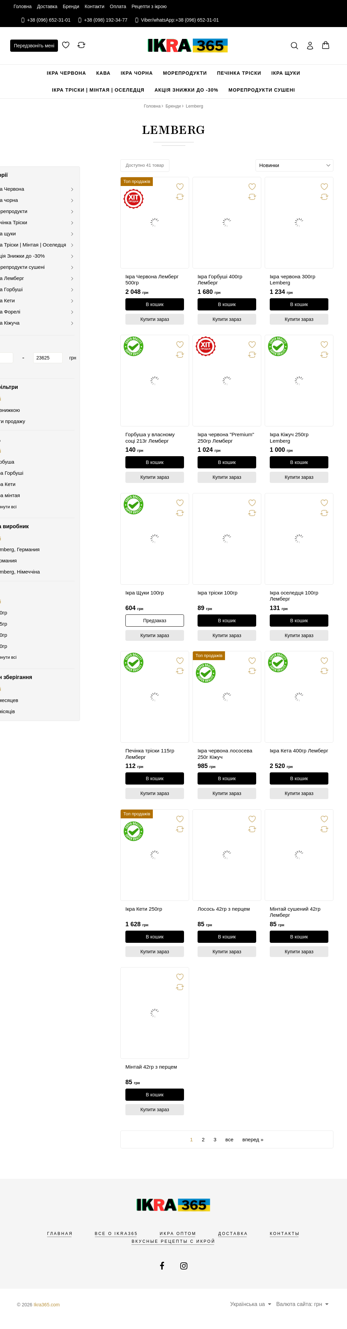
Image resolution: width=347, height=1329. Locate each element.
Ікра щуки (285, 73)
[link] (155, 222)
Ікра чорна (137, 73)
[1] (33, 350)
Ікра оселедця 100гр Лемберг (295, 598)
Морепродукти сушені (261, 90)
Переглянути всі (35, 499)
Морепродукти (185, 73)
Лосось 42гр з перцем (225, 914)
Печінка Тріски (239, 73)
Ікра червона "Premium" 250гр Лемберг (218, 439)
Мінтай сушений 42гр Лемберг (296, 917)
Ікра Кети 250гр (144, 914)
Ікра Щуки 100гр (145, 595)
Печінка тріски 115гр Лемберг (151, 758)
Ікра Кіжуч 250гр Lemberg (290, 439)
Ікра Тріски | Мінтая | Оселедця (98, 90)
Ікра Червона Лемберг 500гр (153, 280)
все (229, 1146)
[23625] (83, 350)
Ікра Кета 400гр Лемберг (289, 758)
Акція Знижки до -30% (186, 90)
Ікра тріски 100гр (218, 595)
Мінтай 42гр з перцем (152, 1073)
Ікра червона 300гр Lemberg (294, 280)
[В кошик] (154, 304)
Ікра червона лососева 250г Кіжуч (226, 758)
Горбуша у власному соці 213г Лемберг (151, 439)
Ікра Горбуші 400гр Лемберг (221, 280)
